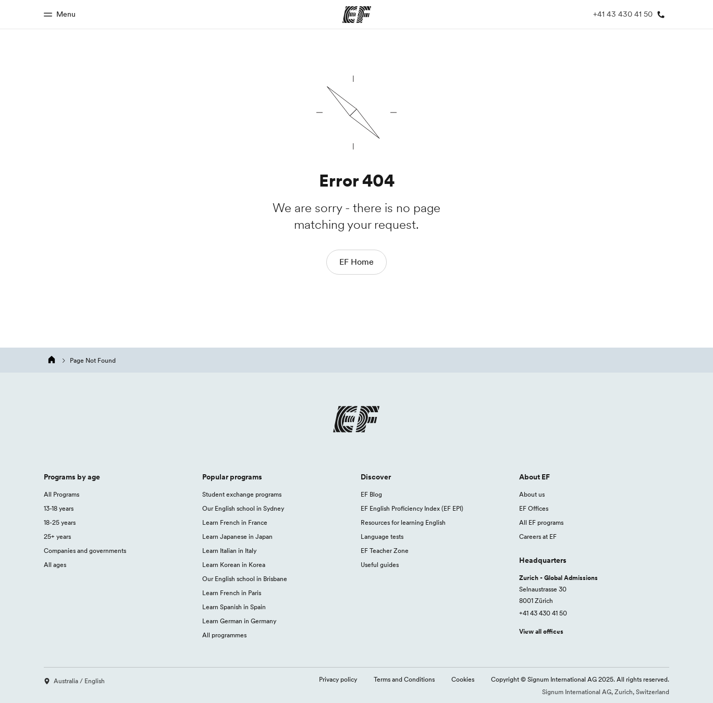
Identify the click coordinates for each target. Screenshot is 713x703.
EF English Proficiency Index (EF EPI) (412, 508)
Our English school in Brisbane (244, 578)
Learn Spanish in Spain (234, 606)
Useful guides (380, 564)
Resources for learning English (403, 522)
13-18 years (58, 508)
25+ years (57, 536)
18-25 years (60, 522)
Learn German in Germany (239, 620)
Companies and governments (85, 550)
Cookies (462, 679)
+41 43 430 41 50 (543, 613)
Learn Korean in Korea (233, 564)
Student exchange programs (241, 494)
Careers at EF (538, 536)
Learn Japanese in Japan (237, 536)
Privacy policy (338, 679)
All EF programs (541, 522)
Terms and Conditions (404, 679)
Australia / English (74, 680)
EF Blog (371, 494)
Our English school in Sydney (243, 508)
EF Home (356, 261)
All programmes (224, 635)
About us (532, 494)
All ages (55, 564)
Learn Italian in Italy (229, 550)
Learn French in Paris (231, 592)
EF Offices (533, 508)
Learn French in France (234, 522)
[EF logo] (356, 421)
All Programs (61, 494)
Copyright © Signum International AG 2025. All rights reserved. (580, 679)
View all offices (541, 631)
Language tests (382, 536)
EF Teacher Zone (385, 550)
